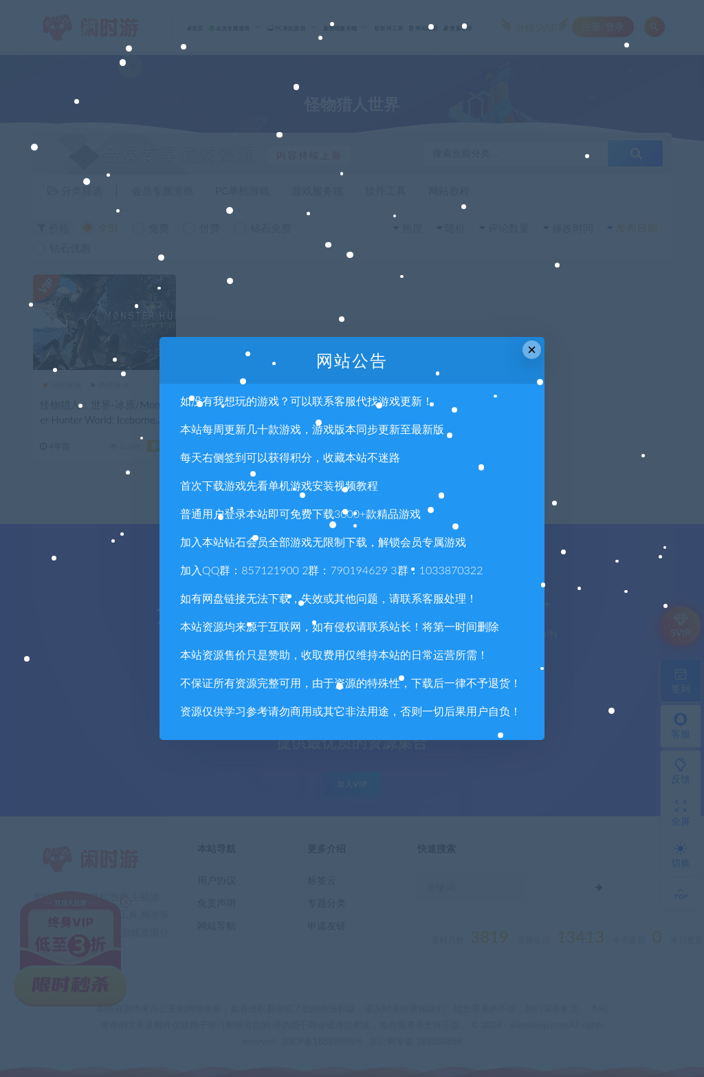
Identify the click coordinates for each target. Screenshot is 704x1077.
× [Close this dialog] (531, 349)
